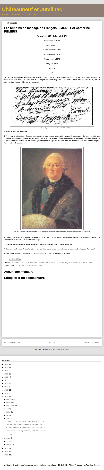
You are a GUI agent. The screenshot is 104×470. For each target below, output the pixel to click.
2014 (6, 452)
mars (8, 438)
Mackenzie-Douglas (63, 263)
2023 (6, 374)
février (9, 441)
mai (8, 418)
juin (8, 415)
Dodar (30, 263)
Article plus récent (12, 343)
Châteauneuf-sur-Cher (19, 263)
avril (8, 435)
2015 (6, 448)
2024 (6, 371)
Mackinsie (75, 263)
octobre (9, 402)
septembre (10, 405)
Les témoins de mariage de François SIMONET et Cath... (27, 431)
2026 (6, 364)
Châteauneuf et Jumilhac (32, 9)
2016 (6, 396)
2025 (6, 367)
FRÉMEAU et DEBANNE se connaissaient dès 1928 (25, 421)
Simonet (89, 263)
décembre (10, 399)
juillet (8, 412)
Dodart (36, 263)
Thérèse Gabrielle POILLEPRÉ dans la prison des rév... (26, 428)
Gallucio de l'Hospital (47, 263)
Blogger (97, 465)
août (8, 409)
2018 (6, 390)
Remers (82, 263)
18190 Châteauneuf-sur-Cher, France (29, 265)
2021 (6, 380)
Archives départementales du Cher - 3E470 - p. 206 (54, 128)
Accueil (52, 343)
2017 (6, 393)
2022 (6, 377)
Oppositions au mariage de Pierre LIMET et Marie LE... (26, 424)
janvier (9, 444)
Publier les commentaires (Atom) (57, 349)
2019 (6, 387)
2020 (6, 383)
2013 (6, 455)
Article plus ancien (92, 343)
